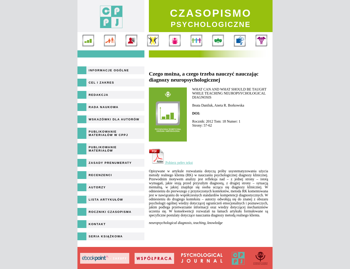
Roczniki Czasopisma (110, 212)
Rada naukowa (104, 107)
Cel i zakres (101, 82)
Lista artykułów (106, 199)
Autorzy (97, 187)
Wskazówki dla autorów (114, 119)
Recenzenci (100, 175)
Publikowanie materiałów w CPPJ (108, 133)
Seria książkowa (106, 236)
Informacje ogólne (109, 70)
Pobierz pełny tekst (171, 162)
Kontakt (97, 224)
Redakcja (98, 95)
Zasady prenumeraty (110, 162)
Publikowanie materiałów (103, 149)
